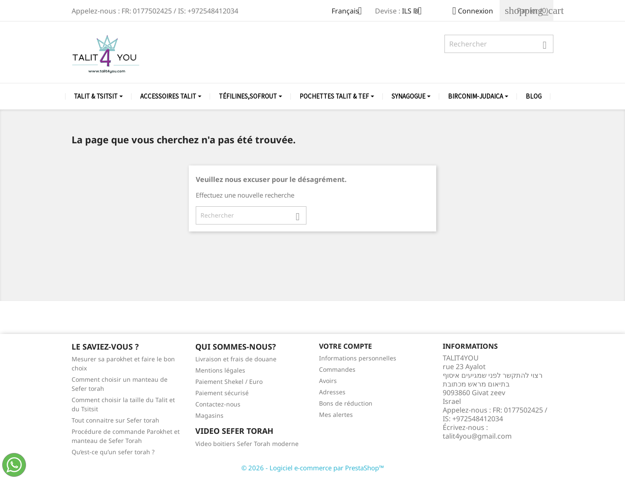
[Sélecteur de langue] (350, 12)
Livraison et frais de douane (235, 359)
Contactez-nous (217, 404)
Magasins (209, 415)
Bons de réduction (345, 403)
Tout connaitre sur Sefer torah (115, 420)
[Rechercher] (498, 44)
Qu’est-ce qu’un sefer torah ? (113, 452)
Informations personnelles (357, 358)
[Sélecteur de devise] (415, 12)
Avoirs (328, 381)
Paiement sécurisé (222, 393)
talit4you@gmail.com (477, 436)
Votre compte (345, 346)
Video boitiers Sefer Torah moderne (247, 443)
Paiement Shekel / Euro (229, 381)
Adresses (332, 392)
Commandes (337, 369)
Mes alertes (336, 414)
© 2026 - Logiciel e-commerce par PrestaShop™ (312, 467)
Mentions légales (220, 370)
